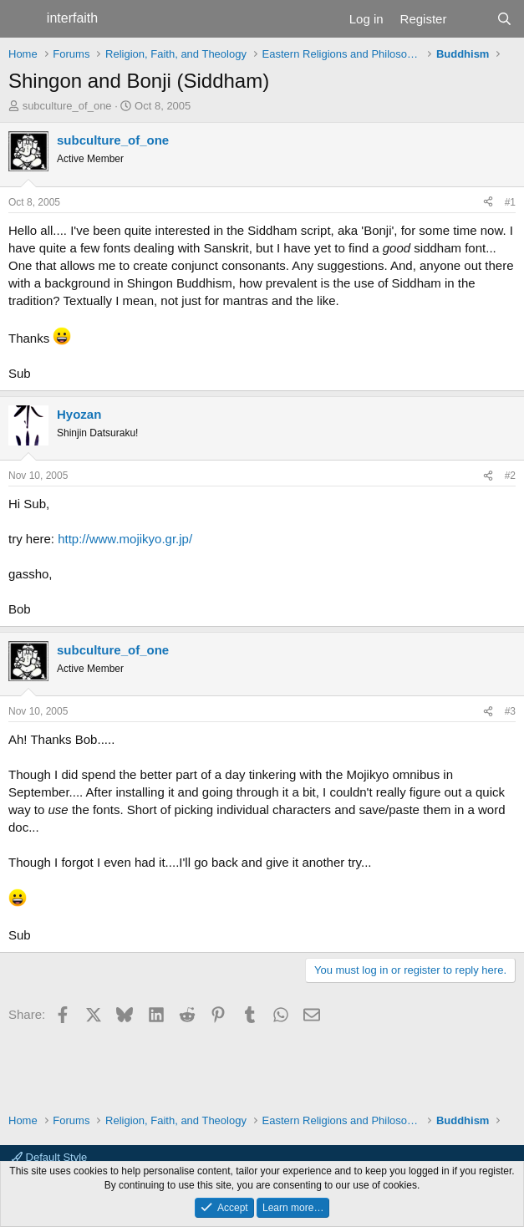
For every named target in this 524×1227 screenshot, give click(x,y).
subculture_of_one (67, 105)
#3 (510, 711)
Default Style (49, 1157)
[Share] (488, 202)
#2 (510, 475)
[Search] (504, 18)
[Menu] (23, 19)
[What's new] (471, 18)
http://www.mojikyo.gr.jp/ (125, 539)
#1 (510, 202)
